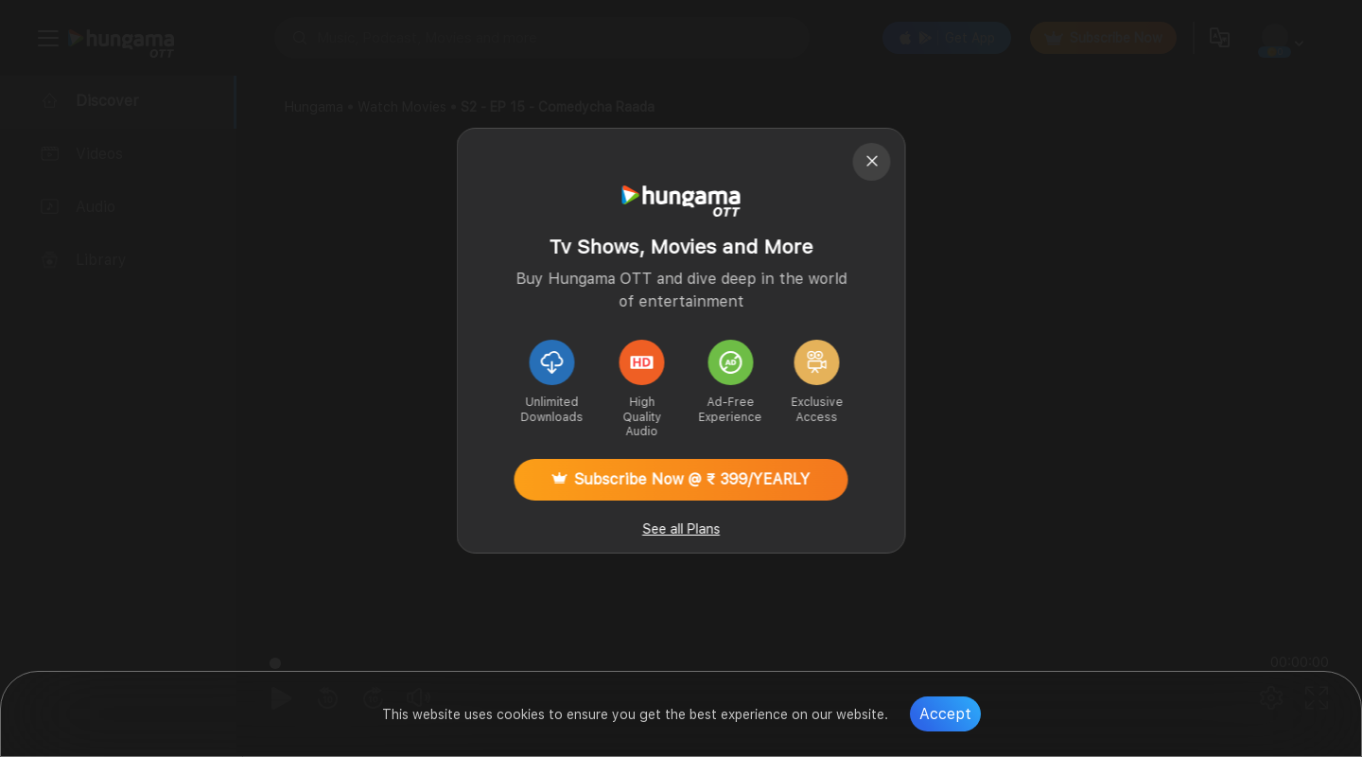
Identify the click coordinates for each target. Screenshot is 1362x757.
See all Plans (681, 529)
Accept (945, 714)
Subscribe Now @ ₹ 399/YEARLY (681, 479)
